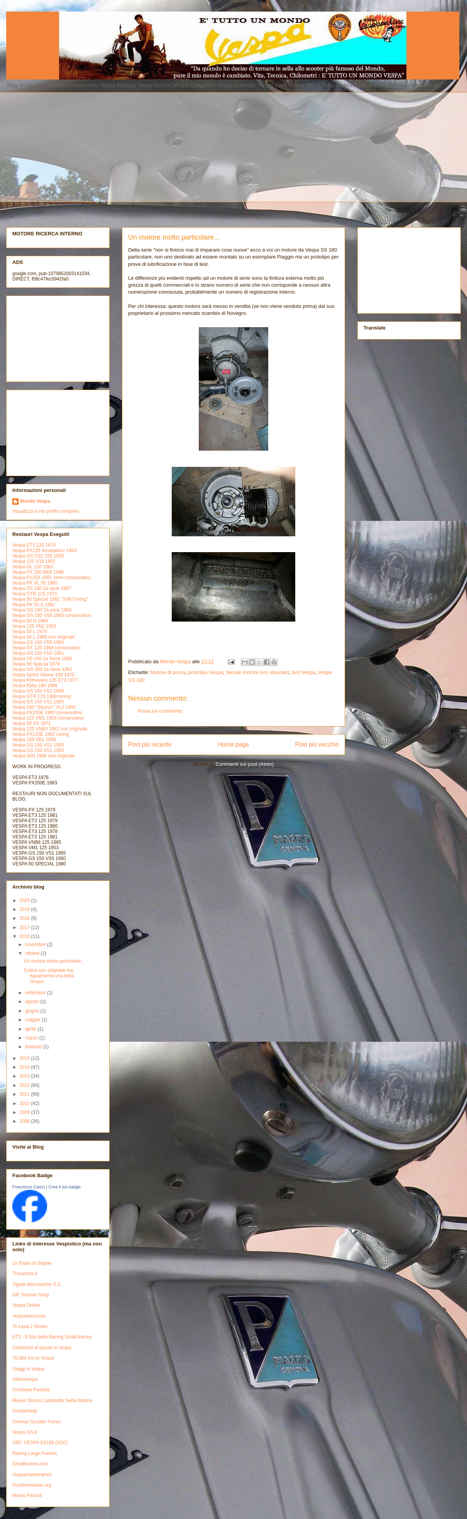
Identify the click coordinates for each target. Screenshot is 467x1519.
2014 (25, 1067)
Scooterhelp (24, 1411)
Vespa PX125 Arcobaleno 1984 (44, 550)
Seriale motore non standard (257, 672)
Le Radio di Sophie (31, 1263)
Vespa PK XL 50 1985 (35, 583)
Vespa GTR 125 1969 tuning (41, 696)
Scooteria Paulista (31, 1389)
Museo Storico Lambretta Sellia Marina (52, 1400)
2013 (25, 1076)
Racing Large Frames (34, 1453)
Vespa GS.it (24, 1432)
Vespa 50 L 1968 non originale (43, 637)
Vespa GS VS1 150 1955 (38, 556)
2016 (25, 936)
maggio (33, 1019)
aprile (31, 1029)
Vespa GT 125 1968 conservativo (46, 648)
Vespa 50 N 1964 (30, 620)
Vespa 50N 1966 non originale (43, 756)
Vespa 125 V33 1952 (33, 561)
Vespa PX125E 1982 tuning (40, 734)
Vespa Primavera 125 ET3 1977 (45, 680)
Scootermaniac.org (31, 1485)
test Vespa (303, 672)
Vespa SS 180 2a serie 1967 (41, 588)
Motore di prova (168, 672)
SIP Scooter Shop (30, 1295)
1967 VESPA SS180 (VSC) (40, 1442)
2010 (25, 1103)
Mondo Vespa (35, 501)
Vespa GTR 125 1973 (34, 593)
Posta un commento (160, 711)
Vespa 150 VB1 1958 (34, 739)
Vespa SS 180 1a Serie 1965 (42, 658)
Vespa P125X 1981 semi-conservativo (51, 577)
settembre (36, 992)
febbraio (34, 1046)
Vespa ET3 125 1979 (34, 545)
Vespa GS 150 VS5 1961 (38, 653)
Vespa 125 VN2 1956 (34, 626)
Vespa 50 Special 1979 (36, 664)
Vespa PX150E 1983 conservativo (47, 712)
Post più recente (150, 744)
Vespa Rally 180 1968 (35, 685)
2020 (25, 900)
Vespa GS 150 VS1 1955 (38, 702)
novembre (36, 944)
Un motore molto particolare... (54, 961)
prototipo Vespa (205, 672)
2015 (25, 1058)
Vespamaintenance (32, 1474)
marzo (32, 1038)
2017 (25, 927)
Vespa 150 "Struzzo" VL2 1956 (44, 707)
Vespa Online (26, 1305)
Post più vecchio (317, 744)
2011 (25, 1094)
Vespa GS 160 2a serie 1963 (41, 610)
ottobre (33, 953)
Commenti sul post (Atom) (245, 764)
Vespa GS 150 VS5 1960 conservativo (51, 615)
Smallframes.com (30, 1464)
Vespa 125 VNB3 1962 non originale (49, 729)
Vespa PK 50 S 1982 (33, 604)
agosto (32, 1001)
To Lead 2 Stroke (29, 1326)
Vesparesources (29, 1316)
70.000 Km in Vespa (33, 1358)
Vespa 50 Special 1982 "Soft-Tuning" (50, 599)
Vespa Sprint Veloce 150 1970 (43, 675)
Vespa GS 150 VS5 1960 (38, 642)
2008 (25, 1121)
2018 (25, 918)
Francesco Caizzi (28, 1186)
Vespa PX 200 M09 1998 (38, 572)
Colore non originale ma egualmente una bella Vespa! (49, 976)
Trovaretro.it (24, 1273)
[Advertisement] (122, 146)
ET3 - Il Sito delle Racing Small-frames (52, 1337)
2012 (25, 1085)
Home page (233, 744)
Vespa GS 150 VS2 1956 (38, 691)
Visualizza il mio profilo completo (45, 511)
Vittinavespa (24, 1379)
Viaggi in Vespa (28, 1369)
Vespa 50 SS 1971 (31, 723)
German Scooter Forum (36, 1421)
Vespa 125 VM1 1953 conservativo (48, 718)
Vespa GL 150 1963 (32, 566)
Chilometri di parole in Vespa (41, 1347)
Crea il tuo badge (64, 1186)
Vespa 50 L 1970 (29, 631)
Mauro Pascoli (27, 1495)
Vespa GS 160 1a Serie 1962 (42, 669)
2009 (25, 1112)
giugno (32, 1011)
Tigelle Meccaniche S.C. (37, 1284)
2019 (25, 909)
